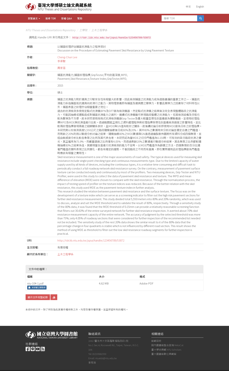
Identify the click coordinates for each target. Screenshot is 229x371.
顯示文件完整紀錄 (38, 297)
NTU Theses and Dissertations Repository (50, 30)
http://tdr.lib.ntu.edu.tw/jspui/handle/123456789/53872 (90, 240)
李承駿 (61, 61)
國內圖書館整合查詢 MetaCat (167, 345)
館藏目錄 (156, 341)
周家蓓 (61, 68)
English (200, 6)
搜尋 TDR (50, 18)
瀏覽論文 (34, 18)
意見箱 (92, 362)
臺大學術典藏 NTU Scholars (166, 349)
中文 (188, 6)
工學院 (83, 30)
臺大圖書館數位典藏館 (163, 354)
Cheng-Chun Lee (67, 57)
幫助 (79, 18)
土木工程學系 (99, 30)
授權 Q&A (66, 18)
